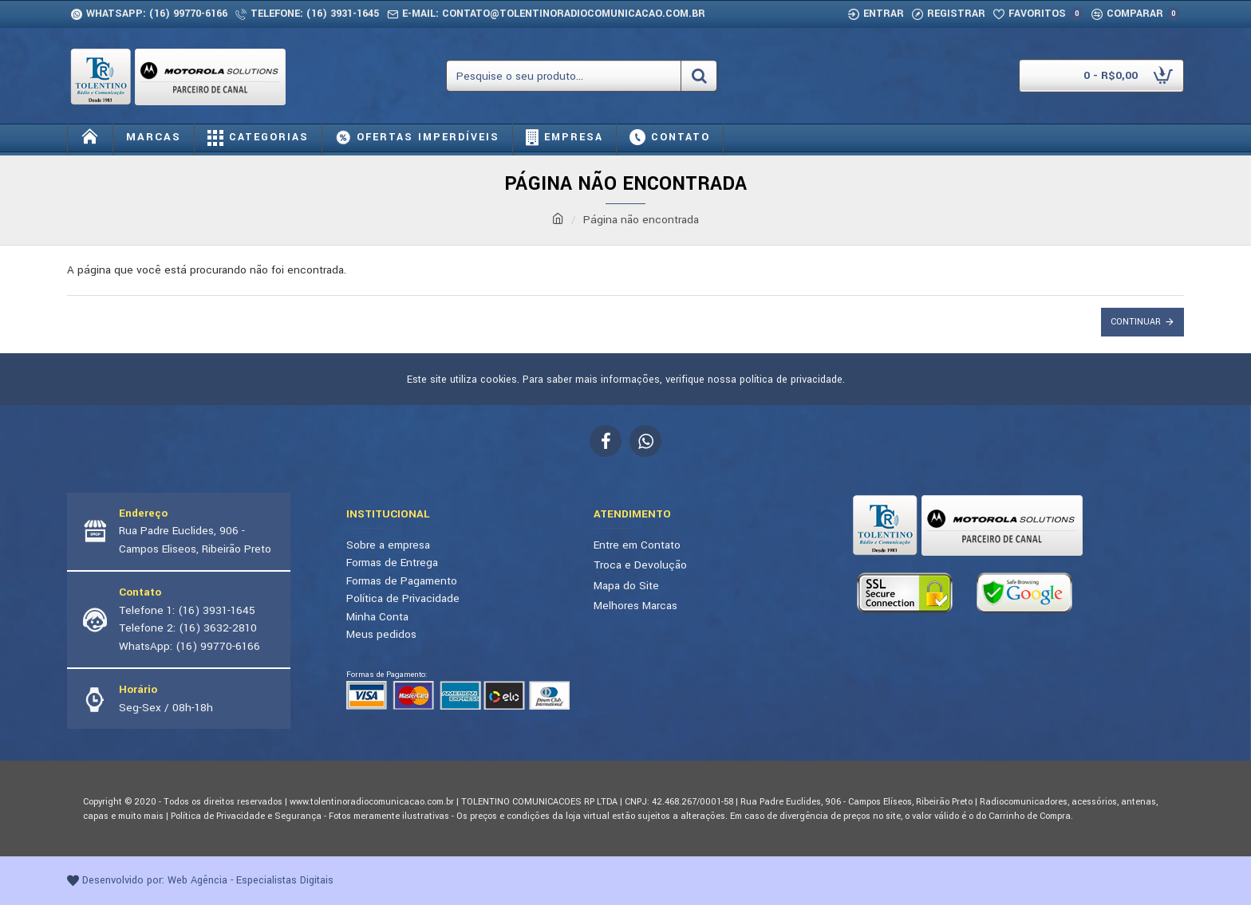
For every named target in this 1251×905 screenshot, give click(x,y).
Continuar (1136, 322)
